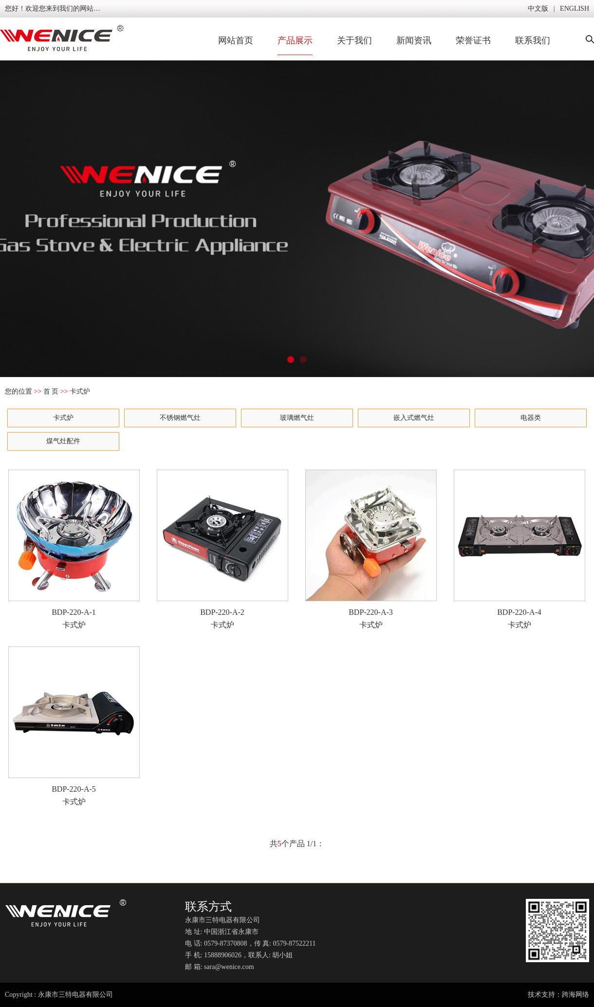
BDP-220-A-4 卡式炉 (519, 549)
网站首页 (235, 40)
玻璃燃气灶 (297, 417)
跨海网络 (575, 994)
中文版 (538, 8)
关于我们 (354, 40)
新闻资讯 (413, 40)
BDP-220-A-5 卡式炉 (74, 726)
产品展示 (295, 40)
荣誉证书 (473, 40)
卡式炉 (63, 417)
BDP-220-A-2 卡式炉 (222, 549)
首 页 (51, 391)
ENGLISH (574, 8)
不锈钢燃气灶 (180, 417)
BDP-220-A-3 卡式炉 (371, 549)
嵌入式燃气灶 (413, 417)
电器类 (530, 417)
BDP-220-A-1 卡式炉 (74, 549)
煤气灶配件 (63, 441)
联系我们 (532, 40)
